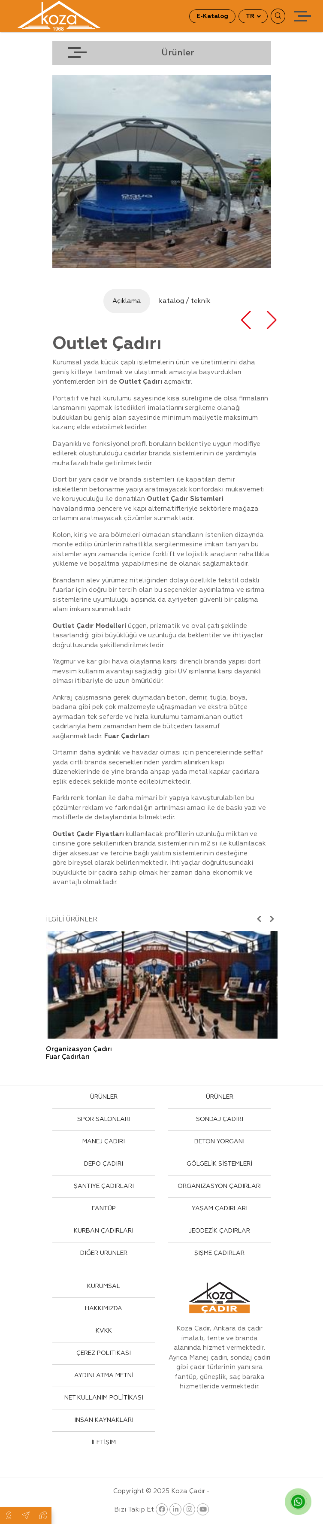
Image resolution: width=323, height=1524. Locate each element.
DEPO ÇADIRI (103, 1164)
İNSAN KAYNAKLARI (103, 1420)
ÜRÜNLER (104, 1097)
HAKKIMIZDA (103, 1309)
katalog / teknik (185, 301)
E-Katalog (212, 16)
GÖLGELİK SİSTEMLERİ (219, 1164)
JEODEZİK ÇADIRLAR (219, 1231)
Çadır (180, 499)
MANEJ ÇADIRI (103, 1142)
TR (251, 16)
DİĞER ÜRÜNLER (103, 1253)
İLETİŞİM (103, 1442)
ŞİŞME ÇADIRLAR (219, 1253)
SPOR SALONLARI (103, 1119)
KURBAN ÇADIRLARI (103, 1231)
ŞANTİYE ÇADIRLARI (104, 1186)
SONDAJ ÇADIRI (219, 1119)
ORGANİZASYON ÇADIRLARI (220, 1186)
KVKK (104, 1331)
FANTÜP (104, 1209)
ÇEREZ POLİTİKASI (103, 1353)
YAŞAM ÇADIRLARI (220, 1209)
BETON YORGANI (219, 1142)
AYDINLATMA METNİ (103, 1376)
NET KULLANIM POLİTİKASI (103, 1398)
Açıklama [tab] (126, 301)
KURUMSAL (103, 1286)
